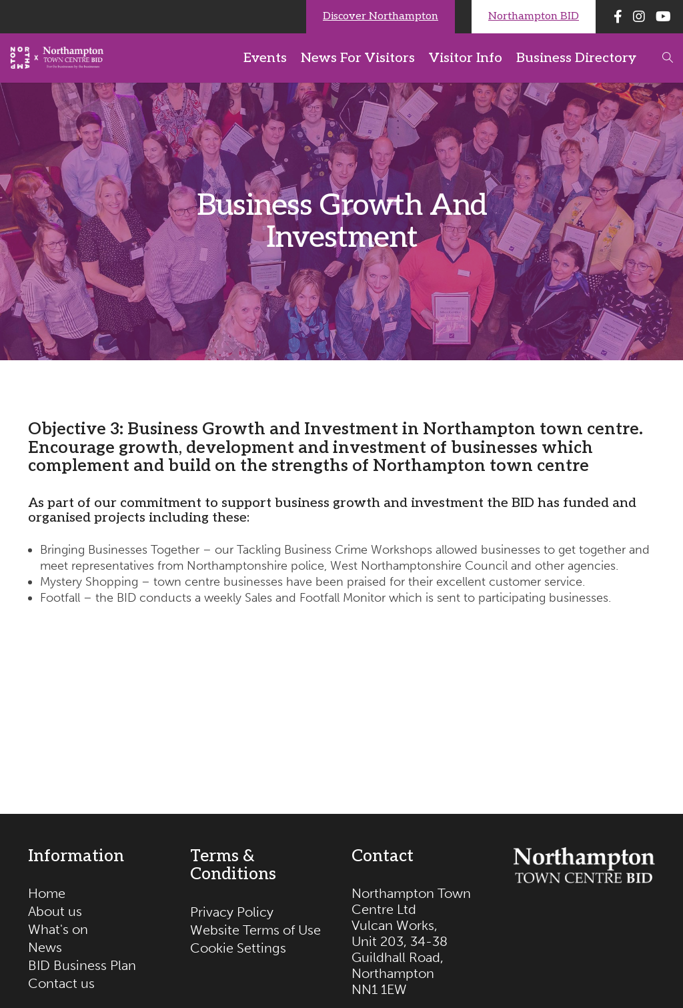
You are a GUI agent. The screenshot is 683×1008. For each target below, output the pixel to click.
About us (55, 911)
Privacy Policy (231, 912)
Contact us (61, 983)
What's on (58, 929)
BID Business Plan (82, 965)
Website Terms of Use (255, 930)
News (45, 947)
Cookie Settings (238, 948)
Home (46, 893)
